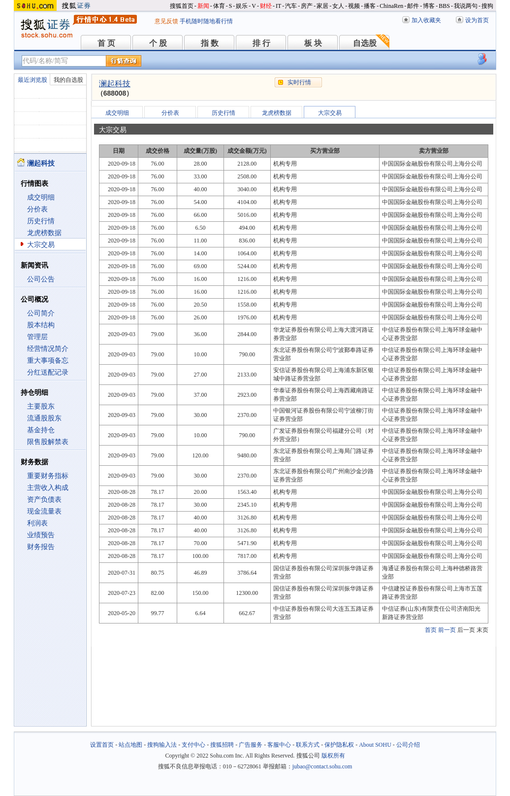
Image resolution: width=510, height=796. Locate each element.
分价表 (37, 209)
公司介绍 (408, 744)
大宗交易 (41, 244)
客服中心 (279, 744)
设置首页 (102, 744)
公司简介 (41, 313)
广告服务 (250, 744)
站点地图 (130, 744)
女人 (338, 5)
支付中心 (193, 744)
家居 (322, 5)
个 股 (158, 43)
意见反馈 (166, 21)
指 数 (210, 43)
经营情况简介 (47, 348)
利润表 (37, 523)
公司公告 (41, 279)
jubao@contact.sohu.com (322, 766)
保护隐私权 (339, 744)
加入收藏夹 (426, 20)
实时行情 (299, 82)
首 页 (106, 43)
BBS (444, 5)
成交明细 (41, 197)
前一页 (447, 629)
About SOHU (375, 744)
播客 (370, 5)
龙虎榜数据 (44, 233)
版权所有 (333, 755)
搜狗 (487, 5)
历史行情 (41, 221)
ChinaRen (391, 5)
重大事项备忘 (47, 360)
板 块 (313, 43)
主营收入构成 (47, 487)
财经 (266, 5)
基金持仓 (41, 430)
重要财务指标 (47, 476)
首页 (431, 629)
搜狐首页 (181, 5)
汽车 (291, 5)
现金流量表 (44, 511)
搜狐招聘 (222, 744)
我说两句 (466, 5)
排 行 (261, 43)
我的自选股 (68, 79)
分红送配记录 (47, 372)
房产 (307, 5)
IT (278, 5)
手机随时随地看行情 (206, 21)
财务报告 (41, 547)
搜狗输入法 (162, 744)
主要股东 (41, 406)
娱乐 (242, 5)
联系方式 (307, 744)
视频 (354, 5)
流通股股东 (44, 418)
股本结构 (41, 325)
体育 (219, 5)
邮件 (413, 5)
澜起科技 (114, 83)
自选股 (365, 43)
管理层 (37, 337)
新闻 (203, 5)
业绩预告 (41, 535)
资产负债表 (44, 499)
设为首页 (477, 20)
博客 (429, 5)
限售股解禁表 (47, 442)
